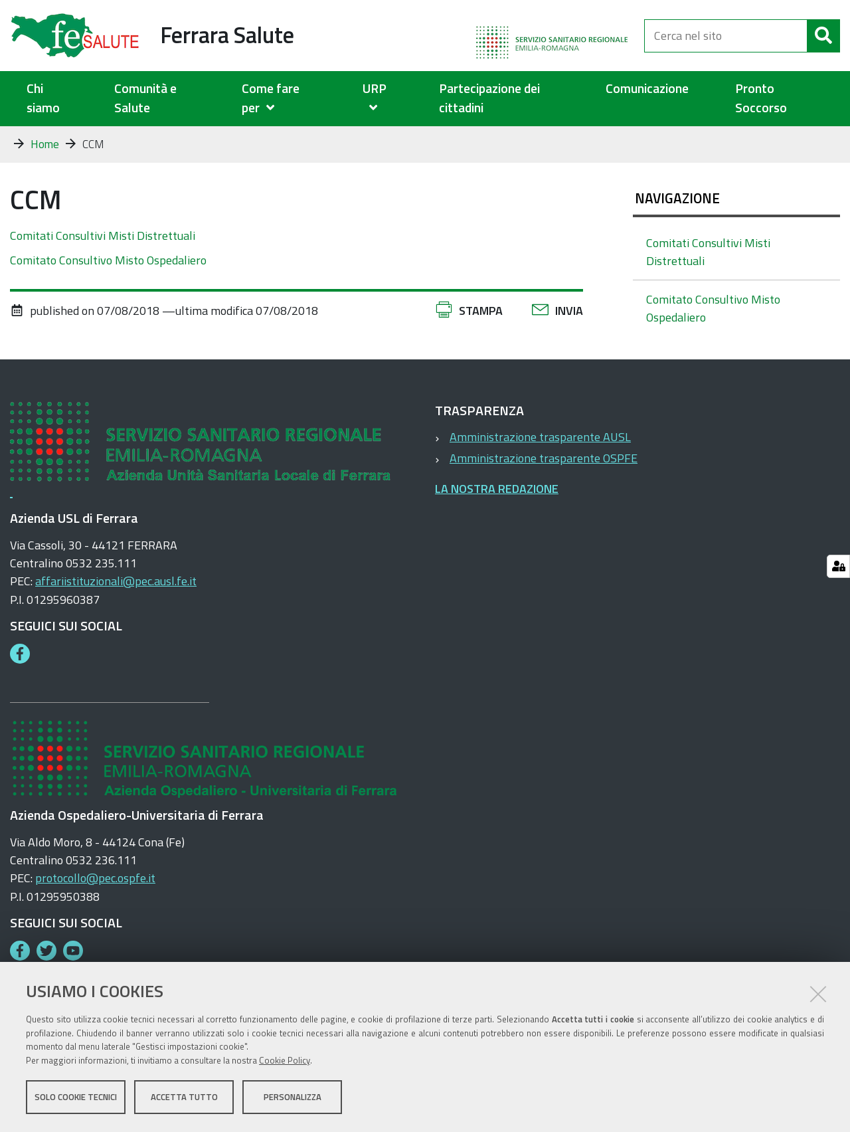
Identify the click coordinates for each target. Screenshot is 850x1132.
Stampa (481, 311)
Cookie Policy (284, 1061)
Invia (569, 311)
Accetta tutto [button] (184, 1097)
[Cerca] (823, 35)
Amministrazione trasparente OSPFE (544, 458)
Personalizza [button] (292, 1097)
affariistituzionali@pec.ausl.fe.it (116, 581)
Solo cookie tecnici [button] (76, 1097)
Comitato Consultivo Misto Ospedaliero (108, 260)
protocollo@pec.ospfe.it (95, 878)
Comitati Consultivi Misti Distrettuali (102, 235)
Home (45, 144)
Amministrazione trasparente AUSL (540, 437)
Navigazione (677, 198)
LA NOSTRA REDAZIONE (496, 489)
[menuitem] (285, 98)
